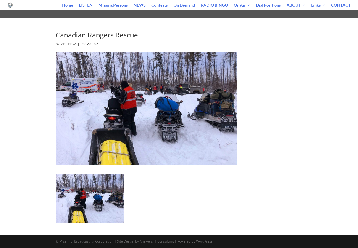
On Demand (184, 5)
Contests (159, 5)
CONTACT (341, 5)
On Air (240, 5)
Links (316, 5)
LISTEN (86, 5)
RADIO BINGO (214, 5)
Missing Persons (113, 5)
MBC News (68, 44)
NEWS (140, 5)
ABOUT (294, 5)
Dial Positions (268, 5)
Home (67, 5)
